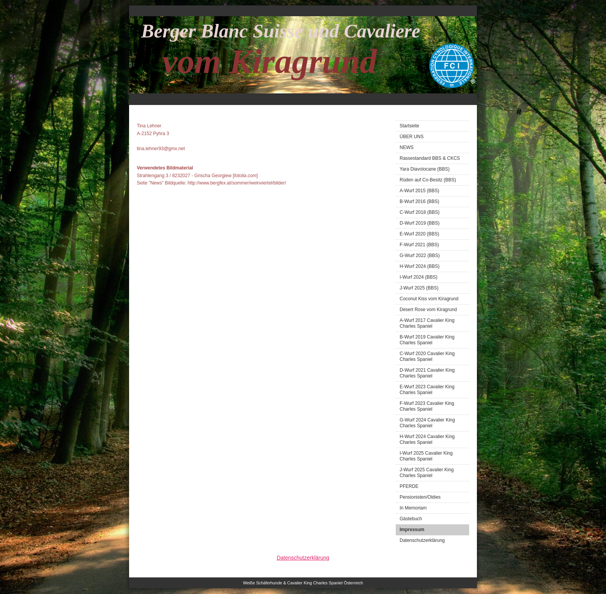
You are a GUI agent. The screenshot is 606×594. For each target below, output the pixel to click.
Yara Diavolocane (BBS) (424, 169)
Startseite (409, 126)
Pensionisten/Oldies (420, 497)
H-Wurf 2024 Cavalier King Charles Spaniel (427, 439)
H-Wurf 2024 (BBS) (419, 266)
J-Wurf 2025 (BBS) (419, 288)
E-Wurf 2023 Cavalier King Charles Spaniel (427, 389)
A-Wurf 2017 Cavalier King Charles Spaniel (427, 323)
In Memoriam (413, 508)
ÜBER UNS (412, 136)
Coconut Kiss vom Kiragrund (429, 298)
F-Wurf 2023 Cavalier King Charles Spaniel (427, 406)
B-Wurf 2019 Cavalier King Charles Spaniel (427, 339)
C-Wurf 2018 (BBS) (419, 212)
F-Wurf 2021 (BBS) (419, 244)
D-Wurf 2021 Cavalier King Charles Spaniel (427, 373)
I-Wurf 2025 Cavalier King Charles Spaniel (426, 456)
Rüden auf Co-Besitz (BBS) (428, 180)
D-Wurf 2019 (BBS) (419, 223)
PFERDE (409, 486)
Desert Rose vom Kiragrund (428, 309)
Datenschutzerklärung (422, 540)
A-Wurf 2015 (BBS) (419, 190)
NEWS (407, 147)
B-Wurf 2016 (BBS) (419, 201)
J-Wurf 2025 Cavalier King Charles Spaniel (427, 472)
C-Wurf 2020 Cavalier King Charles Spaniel (427, 356)
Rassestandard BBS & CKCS (430, 158)
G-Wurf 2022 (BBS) (420, 255)
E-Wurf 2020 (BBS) (419, 234)
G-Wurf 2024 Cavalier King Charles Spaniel (427, 422)
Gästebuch (411, 518)
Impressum (412, 529)
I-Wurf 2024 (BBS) (418, 277)
